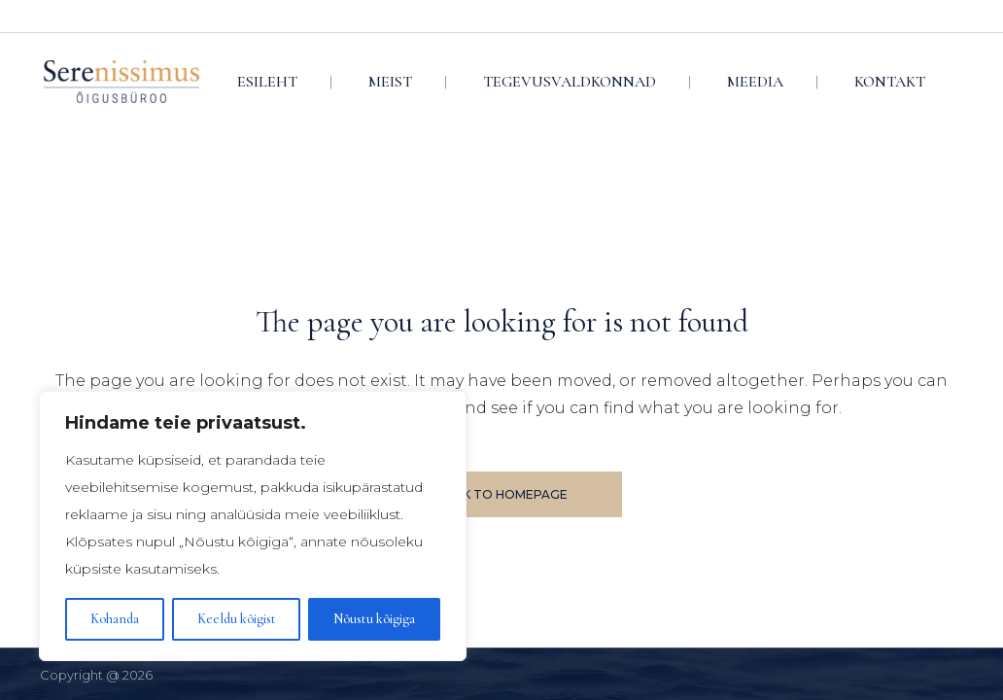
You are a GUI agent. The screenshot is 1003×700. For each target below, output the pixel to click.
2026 (137, 674)
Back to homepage (502, 494)
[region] (253, 526)
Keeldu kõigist (236, 619)
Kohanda (114, 619)
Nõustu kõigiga (374, 619)
